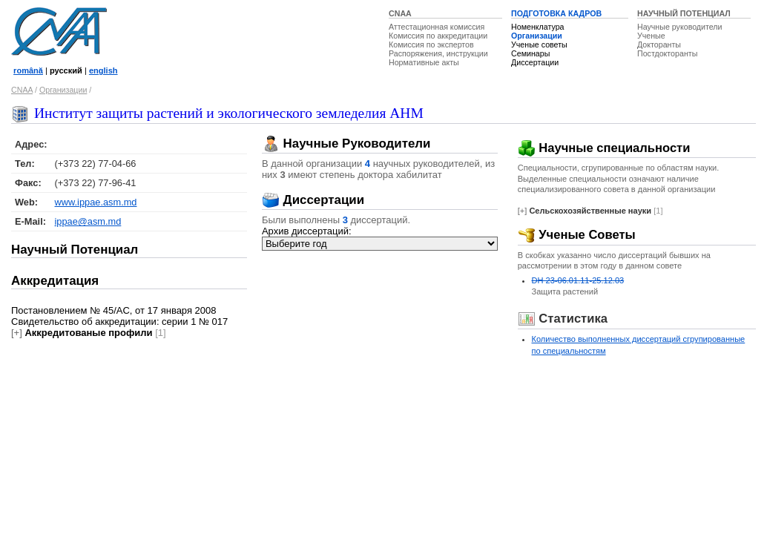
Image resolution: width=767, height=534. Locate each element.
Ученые (651, 35)
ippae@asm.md (88, 221)
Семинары (530, 53)
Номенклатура (537, 26)
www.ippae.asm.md (96, 202)
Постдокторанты (667, 53)
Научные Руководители (346, 143)
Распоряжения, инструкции (438, 53)
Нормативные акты (424, 62)
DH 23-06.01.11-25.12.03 (578, 280)
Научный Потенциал (74, 250)
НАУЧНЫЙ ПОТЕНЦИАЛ (684, 13)
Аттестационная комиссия (436, 26)
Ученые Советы (577, 235)
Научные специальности (604, 148)
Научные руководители (679, 26)
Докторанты (659, 44)
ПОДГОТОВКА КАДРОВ (556, 13)
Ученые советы (539, 44)
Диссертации (535, 62)
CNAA (400, 13)
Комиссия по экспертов (431, 44)
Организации (536, 35)
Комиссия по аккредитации (438, 35)
